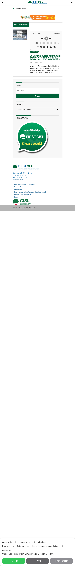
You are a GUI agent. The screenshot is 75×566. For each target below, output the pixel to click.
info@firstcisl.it (18, 180)
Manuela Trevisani (21, 25)
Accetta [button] (14, 561)
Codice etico (18, 187)
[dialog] (37, 552)
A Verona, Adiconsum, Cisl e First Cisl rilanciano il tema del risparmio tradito (45, 57)
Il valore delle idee (34, 51)
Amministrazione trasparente (24, 184)
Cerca (37, 96)
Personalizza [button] (61, 561)
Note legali (18, 189)
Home (16, 197)
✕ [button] (72, 541)
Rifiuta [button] (37, 561)
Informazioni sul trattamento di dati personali (30, 192)
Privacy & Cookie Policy (22, 194)
